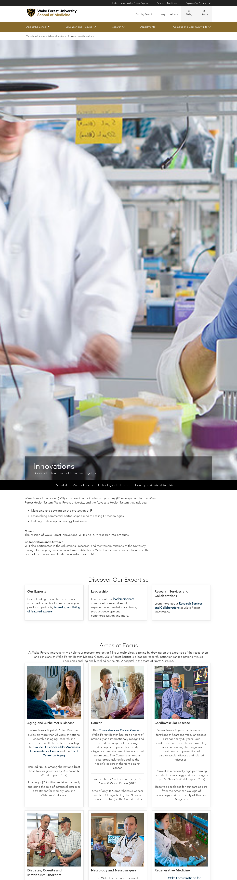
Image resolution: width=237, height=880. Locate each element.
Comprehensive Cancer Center (118, 730)
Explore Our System (196, 3)
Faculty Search (144, 14)
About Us (62, 485)
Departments (147, 26)
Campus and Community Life (190, 26)
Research (116, 26)
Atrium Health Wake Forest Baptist (130, 3)
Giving (189, 12)
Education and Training (79, 26)
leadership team (123, 599)
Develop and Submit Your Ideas (155, 485)
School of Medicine (167, 3)
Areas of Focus (83, 485)
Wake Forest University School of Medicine (46, 36)
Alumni (174, 14)
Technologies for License (114, 485)
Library (161, 14)
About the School (36, 26)
